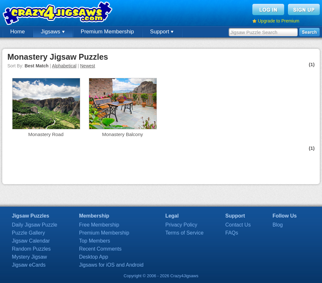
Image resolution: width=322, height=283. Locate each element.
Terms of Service (184, 233)
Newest (87, 65)
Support (162, 32)
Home (17, 32)
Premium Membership (107, 32)
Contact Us (238, 224)
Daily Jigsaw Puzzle (34, 224)
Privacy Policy (181, 224)
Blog (278, 224)
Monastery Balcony (122, 134)
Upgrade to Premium (278, 20)
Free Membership (99, 224)
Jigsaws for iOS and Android (111, 265)
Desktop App (93, 257)
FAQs (231, 233)
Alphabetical (64, 65)
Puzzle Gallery (28, 233)
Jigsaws (52, 32)
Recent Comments (100, 249)
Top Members (94, 241)
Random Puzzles (31, 249)
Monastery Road (46, 134)
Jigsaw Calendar (31, 241)
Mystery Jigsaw (29, 257)
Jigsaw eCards (29, 265)
